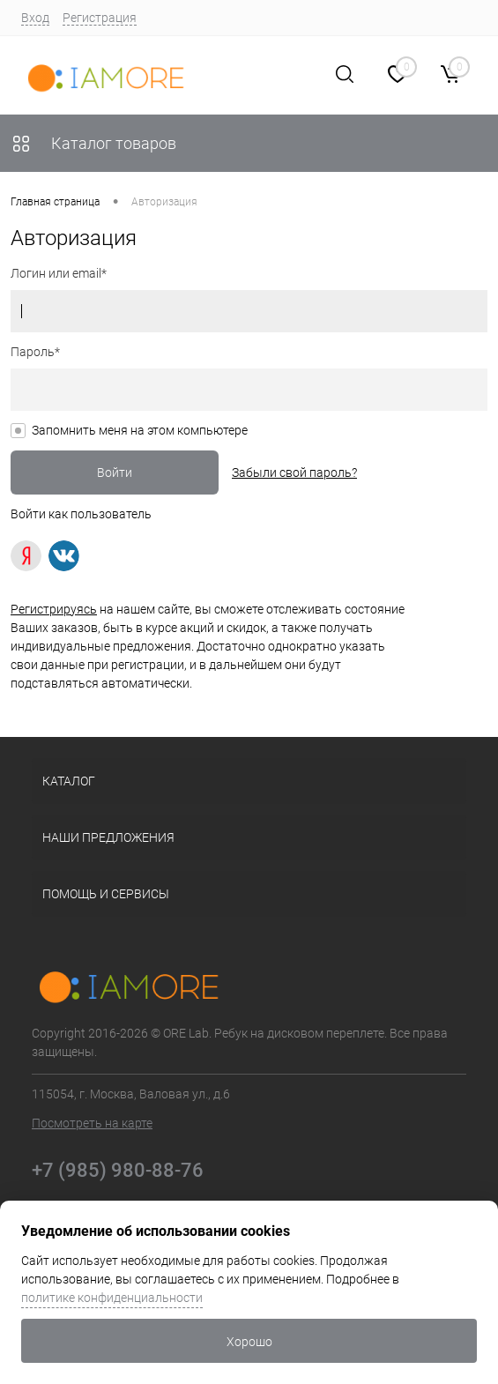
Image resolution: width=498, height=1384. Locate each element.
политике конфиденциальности (112, 1298)
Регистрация (100, 18)
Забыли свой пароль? (294, 472)
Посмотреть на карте (92, 1123)
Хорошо (249, 1342)
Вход (35, 18)
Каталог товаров (93, 143)
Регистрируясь (54, 609)
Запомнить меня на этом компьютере (140, 430)
